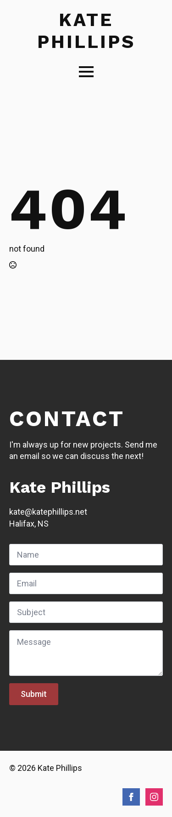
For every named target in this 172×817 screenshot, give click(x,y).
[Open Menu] (86, 71)
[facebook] (131, 797)
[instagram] (154, 797)
